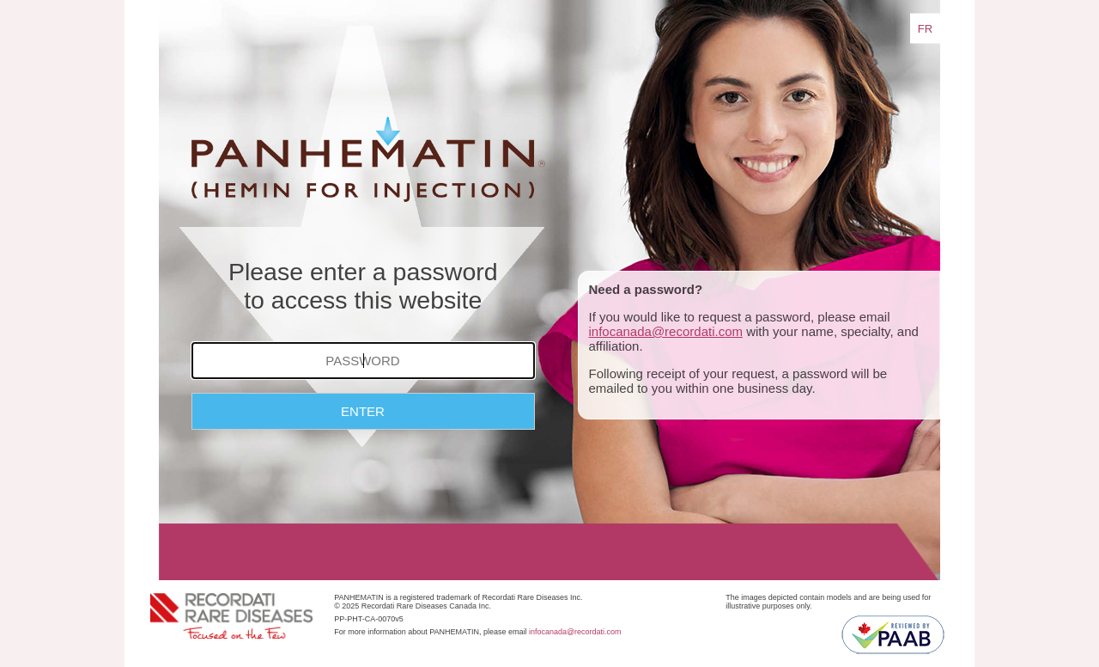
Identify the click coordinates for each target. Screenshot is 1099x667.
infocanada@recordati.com (666, 331)
